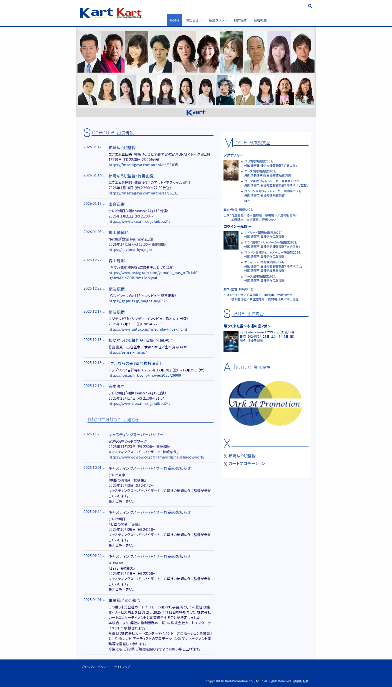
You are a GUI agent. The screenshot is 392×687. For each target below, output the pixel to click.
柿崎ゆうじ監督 (122, 147)
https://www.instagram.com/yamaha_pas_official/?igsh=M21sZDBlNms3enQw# (153, 275)
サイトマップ (122, 666)
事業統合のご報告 (124, 600)
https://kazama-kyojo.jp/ (130, 249)
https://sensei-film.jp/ (127, 352)
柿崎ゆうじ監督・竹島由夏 (131, 176)
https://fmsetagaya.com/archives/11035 (143, 164)
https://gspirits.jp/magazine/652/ (137, 300)
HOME (174, 20)
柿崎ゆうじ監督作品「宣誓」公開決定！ (141, 340)
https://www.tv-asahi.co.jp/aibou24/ (139, 221)
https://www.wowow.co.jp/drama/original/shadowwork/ (156, 457)
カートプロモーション (245, 463)
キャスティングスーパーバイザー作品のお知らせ (149, 468)
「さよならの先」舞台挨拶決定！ (135, 363)
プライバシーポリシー (95, 666)
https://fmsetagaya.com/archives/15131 (143, 192)
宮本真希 (116, 386)
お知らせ (192, 20)
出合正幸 (116, 204)
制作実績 (240, 20)
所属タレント (218, 20)
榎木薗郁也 (118, 232)
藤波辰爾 (116, 289)
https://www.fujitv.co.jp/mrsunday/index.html (147, 329)
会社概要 (260, 20)
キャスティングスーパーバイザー (136, 434)
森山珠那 (116, 261)
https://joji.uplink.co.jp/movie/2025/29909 (144, 375)
